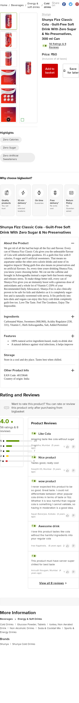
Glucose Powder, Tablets (32, 624)
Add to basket (50, 71)
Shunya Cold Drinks (23, 644)
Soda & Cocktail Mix (50, 628)
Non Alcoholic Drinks (23, 628)
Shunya (46, 14)
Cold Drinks (8, 624)
